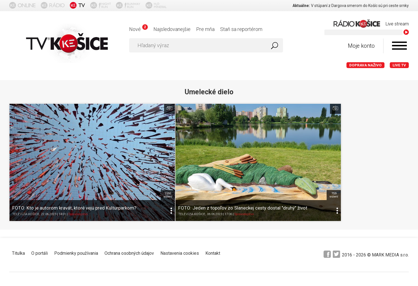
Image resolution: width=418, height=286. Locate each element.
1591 (102, 148)
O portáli (39, 206)
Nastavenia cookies (179, 206)
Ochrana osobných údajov (129, 206)
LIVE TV (399, 65)
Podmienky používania (76, 206)
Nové (138, 29)
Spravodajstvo (78, 170)
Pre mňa (205, 29)
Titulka (18, 206)
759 (201, 148)
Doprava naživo (365, 65)
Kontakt (212, 206)
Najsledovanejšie (172, 29)
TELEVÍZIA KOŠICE (25, 170)
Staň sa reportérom (241, 29)
